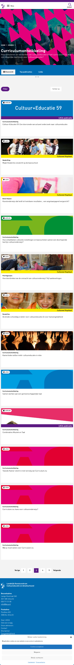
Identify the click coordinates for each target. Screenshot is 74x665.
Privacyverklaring (40, 662)
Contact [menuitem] (4, 628)
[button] (71, 637)
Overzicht (8, 72)
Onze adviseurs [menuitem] (7, 626)
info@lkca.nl (6, 604)
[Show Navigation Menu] (8, 6)
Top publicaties (26, 72)
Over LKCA (5, 620)
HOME (4, 45)
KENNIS (11, 45)
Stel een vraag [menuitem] (6, 623)
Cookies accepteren (37, 647)
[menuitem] (12, 627)
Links (41, 72)
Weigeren (37, 652)
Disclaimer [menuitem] (5, 631)
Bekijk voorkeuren (37, 658)
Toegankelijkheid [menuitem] (8, 634)
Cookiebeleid (31, 662)
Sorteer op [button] (56, 89)
